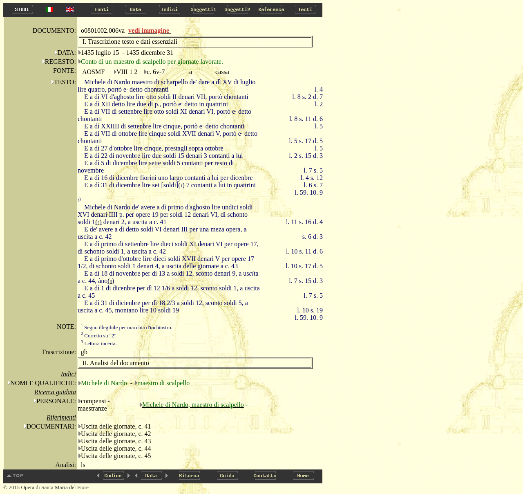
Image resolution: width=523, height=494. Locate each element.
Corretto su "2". (99, 335)
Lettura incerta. (99, 343)
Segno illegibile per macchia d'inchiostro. (126, 327)
